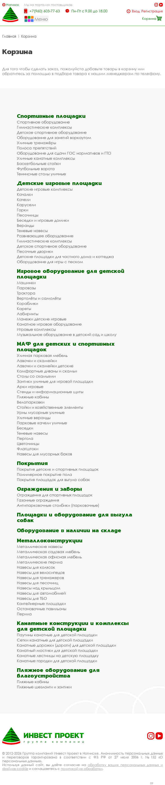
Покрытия (32, 463)
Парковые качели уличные (42, 423)
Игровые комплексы (36, 329)
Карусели (26, 205)
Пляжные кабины (33, 397)
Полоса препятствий (36, 148)
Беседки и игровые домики (43, 220)
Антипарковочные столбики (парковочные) (58, 505)
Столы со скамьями (36, 376)
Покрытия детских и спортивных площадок (58, 469)
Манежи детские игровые (41, 319)
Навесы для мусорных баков (44, 454)
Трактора (26, 293)
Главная (9, 36)
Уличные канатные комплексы (46, 158)
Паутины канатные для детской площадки (57, 635)
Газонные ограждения (38, 500)
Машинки (26, 283)
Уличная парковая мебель (42, 355)
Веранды (25, 225)
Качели (23, 199)
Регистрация (152, 11)
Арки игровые (30, 386)
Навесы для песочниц (37, 583)
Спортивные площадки (51, 116)
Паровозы (26, 288)
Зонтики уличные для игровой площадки (55, 381)
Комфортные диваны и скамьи (47, 371)
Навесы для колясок (36, 567)
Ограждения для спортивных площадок (55, 495)
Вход (136, 11)
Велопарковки (30, 402)
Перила (24, 614)
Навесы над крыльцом (38, 588)
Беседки (25, 428)
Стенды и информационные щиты (50, 392)
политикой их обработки (81, 769)
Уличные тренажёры (36, 143)
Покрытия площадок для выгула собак (53, 479)
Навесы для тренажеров (40, 578)
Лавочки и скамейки (37, 361)
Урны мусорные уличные (41, 412)
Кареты (24, 308)
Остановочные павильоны (41, 609)
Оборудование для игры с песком (50, 262)
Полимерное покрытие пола (44, 474)
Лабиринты (27, 314)
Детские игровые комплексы (44, 189)
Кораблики (27, 303)
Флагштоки (27, 449)
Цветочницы (28, 443)
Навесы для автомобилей (41, 593)
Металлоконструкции (49, 540)
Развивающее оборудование (45, 236)
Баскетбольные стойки (39, 163)
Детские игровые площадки (59, 183)
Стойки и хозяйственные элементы (50, 407)
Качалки (25, 194)
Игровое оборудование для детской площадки (70, 273)
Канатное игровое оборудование (49, 324)
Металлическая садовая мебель (48, 552)
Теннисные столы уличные (41, 174)
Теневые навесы (32, 231)
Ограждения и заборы (49, 489)
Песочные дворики (35, 251)
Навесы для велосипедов (41, 572)
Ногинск (12, 5)
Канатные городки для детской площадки (57, 661)
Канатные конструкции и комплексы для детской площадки (73, 626)
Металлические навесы (39, 546)
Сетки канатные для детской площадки (55, 640)
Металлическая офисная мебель (49, 557)
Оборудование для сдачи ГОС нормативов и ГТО (64, 153)
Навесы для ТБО (32, 598)
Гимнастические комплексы (44, 127)
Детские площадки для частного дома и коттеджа (65, 256)
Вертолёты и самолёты (39, 298)
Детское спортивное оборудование (52, 132)
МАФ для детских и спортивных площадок (66, 346)
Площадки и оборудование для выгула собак (74, 517)
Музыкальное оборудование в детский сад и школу (66, 334)
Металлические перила (40, 562)
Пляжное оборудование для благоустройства (58, 672)
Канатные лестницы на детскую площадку (58, 655)
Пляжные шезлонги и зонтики (44, 687)
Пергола (25, 438)
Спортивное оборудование (43, 122)
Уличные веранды (33, 418)
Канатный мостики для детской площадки (57, 650)
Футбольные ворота (36, 169)
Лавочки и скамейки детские (45, 366)
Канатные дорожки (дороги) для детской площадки (66, 645)
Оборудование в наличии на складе (69, 530)
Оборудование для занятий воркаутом (54, 137)
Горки (22, 210)
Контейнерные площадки (41, 603)
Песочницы (27, 215)
